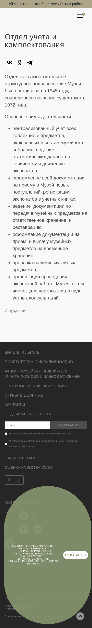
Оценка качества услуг (29, 467)
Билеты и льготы (22, 352)
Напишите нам (20, 458)
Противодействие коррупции (36, 386)
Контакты (15, 405)
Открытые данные (24, 395)
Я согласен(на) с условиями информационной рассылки (40, 433)
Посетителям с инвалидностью (39, 362)
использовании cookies (35, 553)
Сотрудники (15, 311)
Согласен (75, 555)
